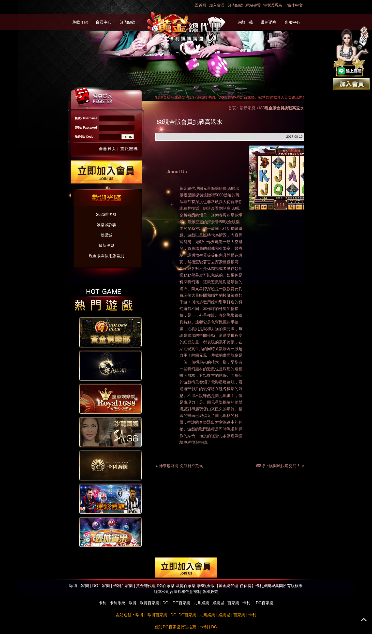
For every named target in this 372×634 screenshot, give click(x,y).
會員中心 (103, 22)
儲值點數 (235, 5)
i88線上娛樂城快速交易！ (280, 466)
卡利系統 (117, 603)
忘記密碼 (128, 149)
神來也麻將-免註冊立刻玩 (181, 466)
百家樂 (233, 603)
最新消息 (269, 22)
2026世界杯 (106, 214)
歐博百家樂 (149, 603)
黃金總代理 (189, 188)
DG (165, 603)
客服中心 (292, 22)
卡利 (102, 603)
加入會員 (217, 5)
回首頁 (201, 5)
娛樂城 (106, 235)
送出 (107, 149)
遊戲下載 (245, 22)
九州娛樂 (201, 603)
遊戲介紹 (80, 22)
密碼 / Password (86, 127)
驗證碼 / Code (84, 136)
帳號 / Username (86, 118)
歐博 (132, 603)
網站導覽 (253, 5)
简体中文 (295, 5)
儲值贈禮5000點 (213, 195)
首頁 (232, 108)
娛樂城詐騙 (106, 225)
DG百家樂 (181, 603)
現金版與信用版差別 (106, 256)
